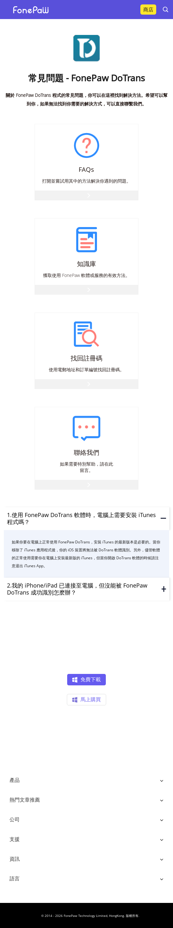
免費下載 (86, 679)
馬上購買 (86, 699)
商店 (148, 9)
